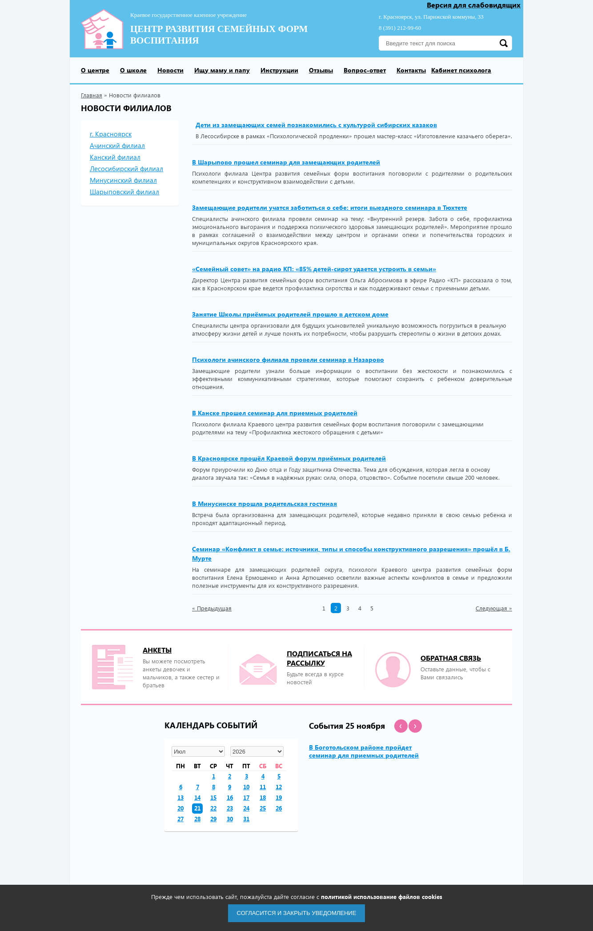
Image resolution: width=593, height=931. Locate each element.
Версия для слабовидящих (474, 5)
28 (197, 819)
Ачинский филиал (117, 145)
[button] (401, 726)
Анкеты (157, 649)
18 (263, 797)
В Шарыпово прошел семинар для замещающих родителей (286, 162)
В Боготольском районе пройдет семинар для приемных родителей (364, 751)
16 (230, 797)
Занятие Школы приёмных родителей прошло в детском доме (290, 314)
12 (279, 787)
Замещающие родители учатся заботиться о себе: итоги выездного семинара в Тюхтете (329, 207)
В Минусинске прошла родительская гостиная (264, 503)
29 (213, 819)
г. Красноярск (111, 133)
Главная (91, 95)
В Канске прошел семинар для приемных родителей (274, 413)
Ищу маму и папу (222, 70)
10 (246, 787)
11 (263, 787)
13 (180, 797)
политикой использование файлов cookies (381, 896)
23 (230, 808)
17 (246, 797)
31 (246, 819)
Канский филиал (115, 156)
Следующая (494, 608)
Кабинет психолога (461, 70)
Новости (170, 70)
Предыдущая (212, 608)
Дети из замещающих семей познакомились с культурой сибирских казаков (316, 124)
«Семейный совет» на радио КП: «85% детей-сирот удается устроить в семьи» (314, 269)
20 (180, 808)
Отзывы (321, 70)
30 (230, 819)
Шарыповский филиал (124, 191)
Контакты (411, 70)
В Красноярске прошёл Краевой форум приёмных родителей (289, 458)
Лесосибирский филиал (126, 168)
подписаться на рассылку (319, 658)
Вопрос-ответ (365, 70)
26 (279, 808)
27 (180, 819)
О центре (95, 70)
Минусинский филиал (123, 180)
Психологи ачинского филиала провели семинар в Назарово (288, 359)
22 (213, 808)
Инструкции (279, 70)
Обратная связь (451, 657)
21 (197, 808)
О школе (133, 70)
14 (197, 797)
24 (246, 808)
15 (213, 797)
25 (263, 808)
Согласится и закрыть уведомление (297, 913)
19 (279, 797)
